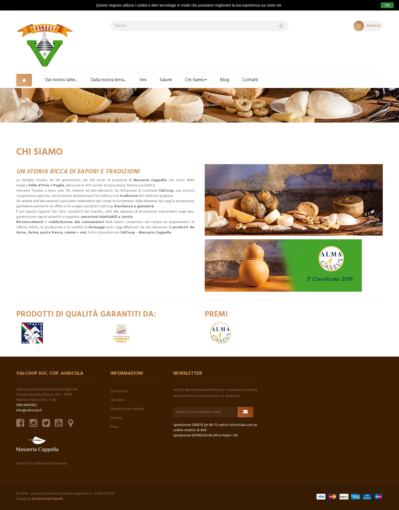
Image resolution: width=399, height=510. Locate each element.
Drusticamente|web (47, 499)
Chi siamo (117, 400)
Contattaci (119, 391)
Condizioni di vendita (127, 409)
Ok (387, 5)
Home (187, 105)
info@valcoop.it (29, 410)
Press (114, 427)
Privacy (116, 418)
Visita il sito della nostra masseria (41, 464)
